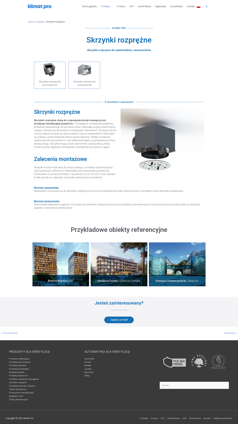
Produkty (138, 416)
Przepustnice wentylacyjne (22, 390)
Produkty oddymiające (20, 356)
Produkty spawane (18, 363)
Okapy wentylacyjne (19, 397)
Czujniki (88, 366)
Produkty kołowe (17, 370)
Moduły (88, 363)
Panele (87, 360)
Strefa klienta (170, 416)
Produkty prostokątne (20, 366)
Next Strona (230, 331)
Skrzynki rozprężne (18, 380)
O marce (149, 416)
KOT (158, 416)
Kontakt (206, 416)
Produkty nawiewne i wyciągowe (25, 377)
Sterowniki (89, 356)
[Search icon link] (206, 6)
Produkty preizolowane (20, 360)
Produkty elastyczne (19, 373)
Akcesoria (89, 370)
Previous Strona (9, 331)
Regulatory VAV (16, 394)
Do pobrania (193, 416)
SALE (181, 416)
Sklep (87, 373)
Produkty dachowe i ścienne (23, 384)
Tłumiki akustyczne (18, 387)
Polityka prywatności (222, 416)
